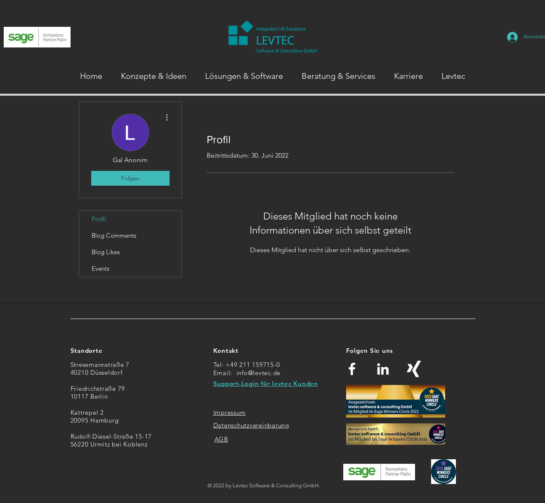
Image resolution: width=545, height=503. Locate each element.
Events (100, 268)
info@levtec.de (258, 373)
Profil (99, 219)
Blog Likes (106, 252)
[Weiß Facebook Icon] (352, 369)
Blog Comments (114, 235)
